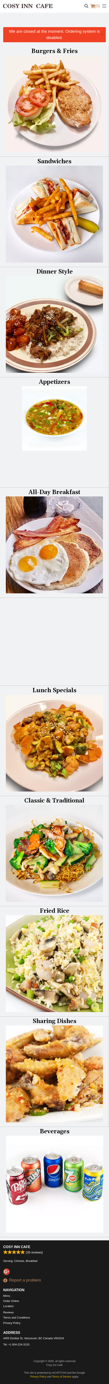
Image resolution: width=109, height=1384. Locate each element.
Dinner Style (54, 271)
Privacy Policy (12, 1323)
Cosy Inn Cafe (16, 1247)
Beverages (55, 1131)
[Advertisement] (54, 21)
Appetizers (54, 382)
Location (8, 1306)
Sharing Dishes (54, 1021)
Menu (6, 1295)
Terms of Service (61, 1376)
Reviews (8, 1312)
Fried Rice (54, 911)
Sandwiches (54, 161)
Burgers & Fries (54, 51)
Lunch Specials (54, 690)
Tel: (16, 1344)
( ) (95, 6)
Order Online (11, 1301)
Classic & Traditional (54, 800)
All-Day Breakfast (54, 492)
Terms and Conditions (16, 1317)
